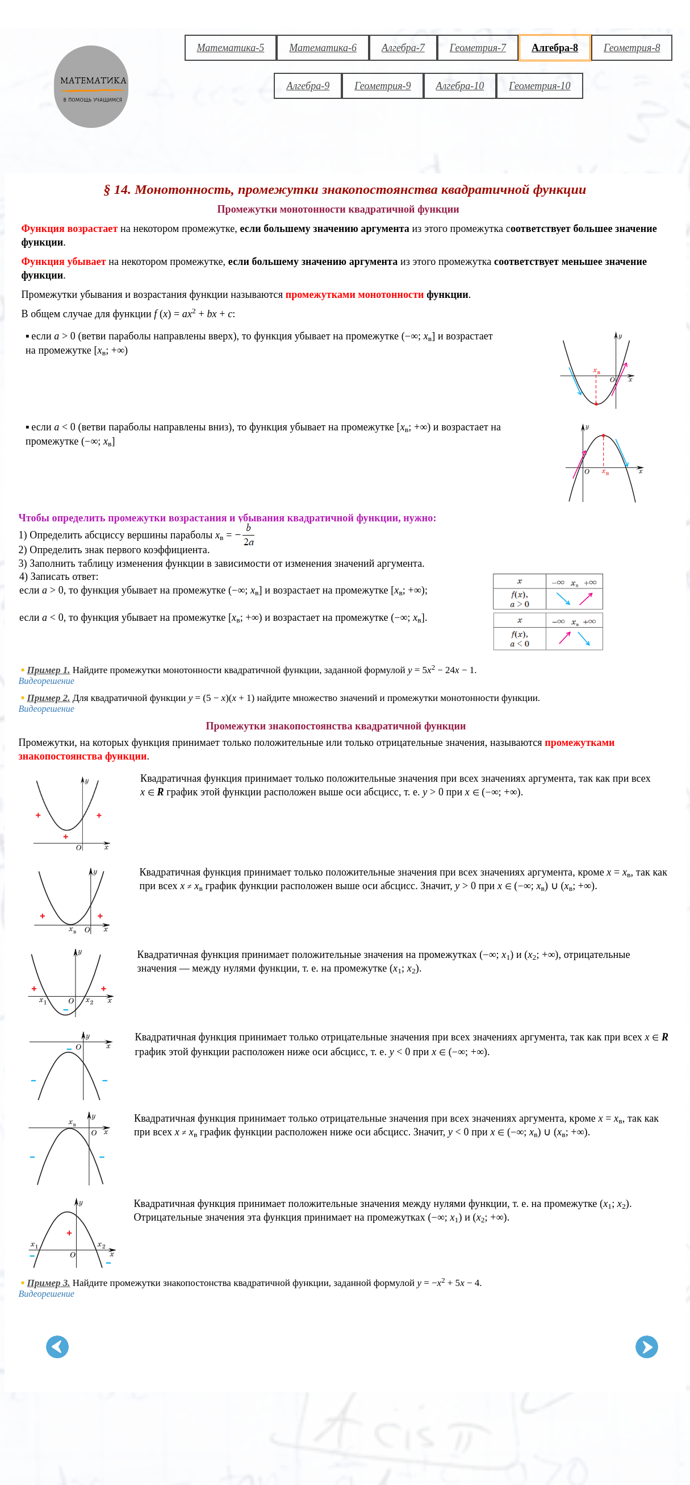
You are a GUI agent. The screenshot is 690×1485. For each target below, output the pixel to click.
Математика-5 (231, 47)
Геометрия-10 (539, 86)
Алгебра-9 (307, 86)
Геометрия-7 (478, 47)
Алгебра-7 (403, 47)
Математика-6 (323, 47)
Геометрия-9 (382, 86)
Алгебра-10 (460, 86)
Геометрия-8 (632, 47)
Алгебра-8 (555, 47)
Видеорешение (46, 681)
